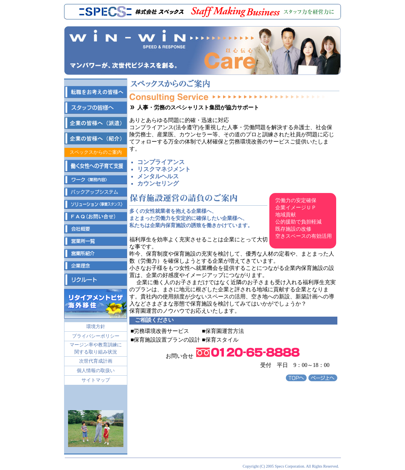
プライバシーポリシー (95, 336)
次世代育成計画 (95, 361)
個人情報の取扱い (96, 370)
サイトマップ (95, 380)
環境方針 (95, 326)
